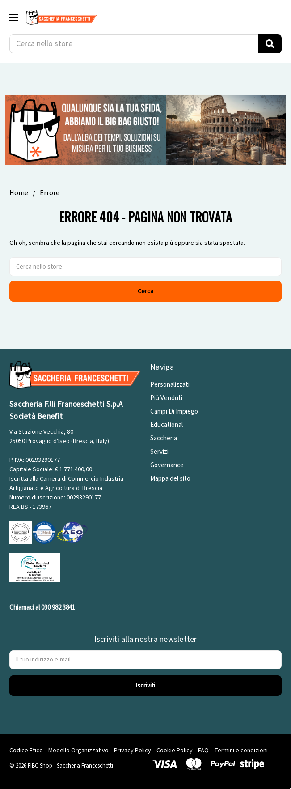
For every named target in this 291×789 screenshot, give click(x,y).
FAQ (204, 750)
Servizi (159, 451)
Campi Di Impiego (174, 411)
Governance (167, 465)
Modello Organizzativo (79, 750)
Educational (166, 425)
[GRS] (34, 567)
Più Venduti (166, 398)
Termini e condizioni (241, 750)
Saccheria (163, 438)
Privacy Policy (133, 750)
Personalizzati (170, 384)
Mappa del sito (170, 478)
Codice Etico (26, 750)
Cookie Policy (175, 750)
